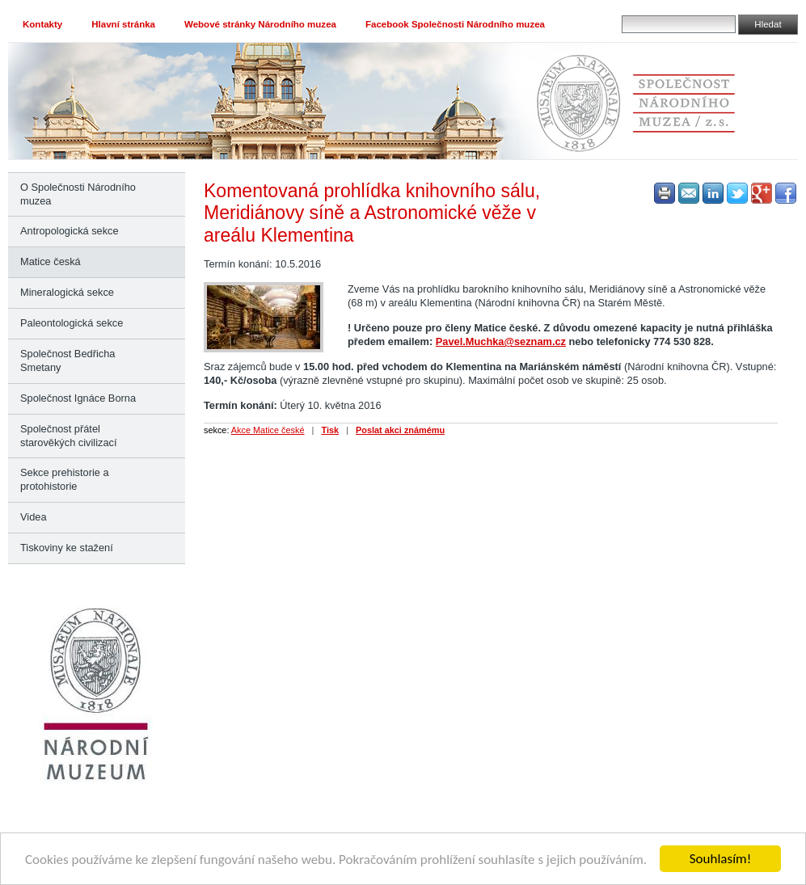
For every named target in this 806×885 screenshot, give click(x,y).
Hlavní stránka (123, 24)
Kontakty (42, 24)
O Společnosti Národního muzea (78, 194)
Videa (33, 517)
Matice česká (50, 261)
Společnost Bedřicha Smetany (67, 360)
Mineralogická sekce (67, 292)
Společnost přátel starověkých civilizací (68, 436)
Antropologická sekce (69, 231)
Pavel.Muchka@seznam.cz (501, 341)
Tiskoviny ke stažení (66, 548)
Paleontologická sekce (71, 323)
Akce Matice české (268, 430)
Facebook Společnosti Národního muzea (455, 24)
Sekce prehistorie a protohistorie (64, 479)
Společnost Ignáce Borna (78, 398)
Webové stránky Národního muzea (260, 24)
